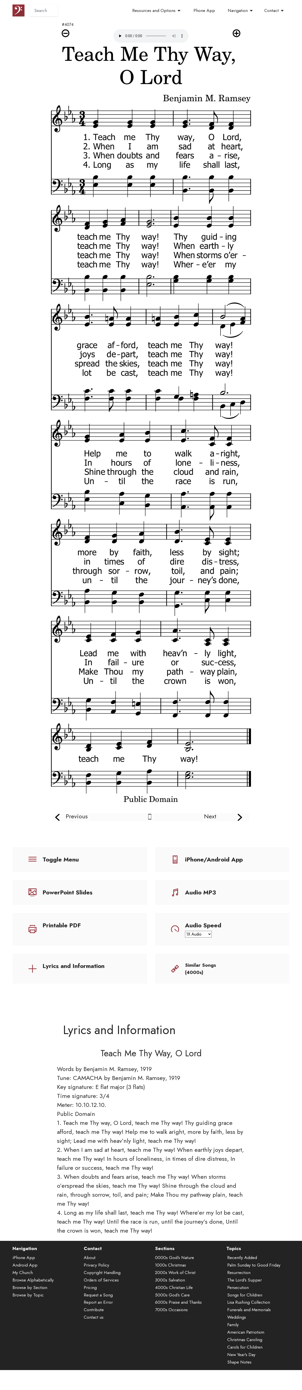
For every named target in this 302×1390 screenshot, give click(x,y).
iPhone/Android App (214, 859)
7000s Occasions (171, 1325)
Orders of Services (101, 1295)
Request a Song (98, 1310)
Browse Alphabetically (33, 1295)
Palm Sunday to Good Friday (253, 1281)
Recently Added (242, 1273)
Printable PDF (61, 925)
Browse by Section (29, 1303)
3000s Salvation (170, 1295)
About (90, 1273)
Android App (25, 1281)
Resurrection (238, 1288)
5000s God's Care (172, 1310)
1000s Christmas (170, 1281)
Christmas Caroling (244, 1355)
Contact (271, 10)
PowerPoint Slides (67, 892)
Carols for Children (244, 1363)
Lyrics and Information (73, 966)
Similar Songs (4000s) (200, 969)
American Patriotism (245, 1348)
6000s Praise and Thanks (178, 1318)
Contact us (94, 1333)
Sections (164, 1264)
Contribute (94, 1325)
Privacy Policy (96, 1281)
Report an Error (98, 1318)
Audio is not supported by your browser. (151, 36)
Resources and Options (154, 10)
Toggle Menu (60, 859)
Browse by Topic (28, 1310)
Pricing (90, 1303)
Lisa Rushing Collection (248, 1318)
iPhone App (23, 1273)
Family (233, 1340)
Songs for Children (244, 1310)
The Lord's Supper (244, 1295)
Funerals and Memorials (249, 1325)
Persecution (238, 1303)
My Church (22, 1288)
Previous (77, 816)
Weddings (236, 1333)
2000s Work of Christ (175, 1288)
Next (210, 816)
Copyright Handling (102, 1288)
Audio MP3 (200, 892)
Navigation (238, 10)
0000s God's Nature (174, 1273)
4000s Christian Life (174, 1303)
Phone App (204, 10)
